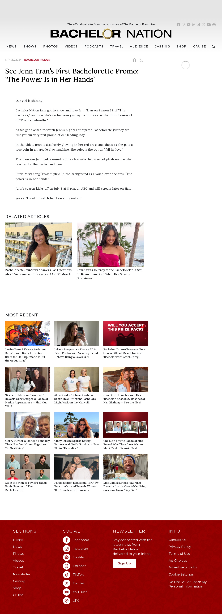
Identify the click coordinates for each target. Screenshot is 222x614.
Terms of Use (179, 554)
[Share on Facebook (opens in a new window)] (134, 60)
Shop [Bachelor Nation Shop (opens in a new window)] (181, 46)
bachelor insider (37, 59)
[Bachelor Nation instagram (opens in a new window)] (183, 24)
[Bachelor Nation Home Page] (111, 32)
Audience (139, 46)
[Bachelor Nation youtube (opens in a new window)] (209, 24)
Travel (116, 46)
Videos (71, 46)
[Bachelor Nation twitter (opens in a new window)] (203, 24)
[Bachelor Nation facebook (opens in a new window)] (178, 24)
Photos (50, 46)
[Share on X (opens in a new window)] (141, 60)
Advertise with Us (183, 567)
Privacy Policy (180, 547)
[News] (11, 46)
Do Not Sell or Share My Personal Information (188, 584)
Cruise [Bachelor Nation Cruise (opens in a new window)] (199, 46)
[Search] (214, 46)
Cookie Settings (181, 574)
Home (18, 540)
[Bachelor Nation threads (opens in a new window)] (193, 24)
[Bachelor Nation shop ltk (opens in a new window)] (214, 24)
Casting (19, 581)
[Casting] (162, 46)
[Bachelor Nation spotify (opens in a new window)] (188, 24)
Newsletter (22, 574)
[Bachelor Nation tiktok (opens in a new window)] (199, 24)
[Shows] (30, 46)
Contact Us (177, 540)
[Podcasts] (94, 46)
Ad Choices (178, 561)
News (17, 547)
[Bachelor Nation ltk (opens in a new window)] (86, 600)
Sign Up (124, 563)
